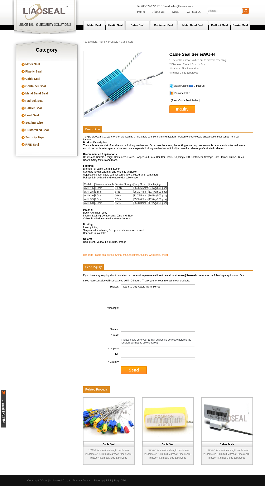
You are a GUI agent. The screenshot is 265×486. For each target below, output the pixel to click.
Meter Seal (32, 64)
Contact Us (194, 11)
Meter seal (94, 25)
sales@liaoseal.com (182, 6)
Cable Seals (227, 444)
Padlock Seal (219, 25)
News (175, 11)
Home (141, 11)
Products (113, 41)
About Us (159, 11)
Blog (116, 480)
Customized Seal (37, 130)
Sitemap (99, 480)
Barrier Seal (240, 25)
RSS (108, 480)
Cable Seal (137, 25)
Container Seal (163, 25)
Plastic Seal (114, 25)
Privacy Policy (81, 480)
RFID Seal (32, 144)
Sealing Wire (34, 122)
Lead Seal (32, 115)
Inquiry (182, 109)
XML (124, 480)
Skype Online (181, 85)
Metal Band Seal (192, 25)
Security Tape (34, 137)
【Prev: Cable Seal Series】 (185, 100)
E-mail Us (199, 85)
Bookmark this (182, 93)
